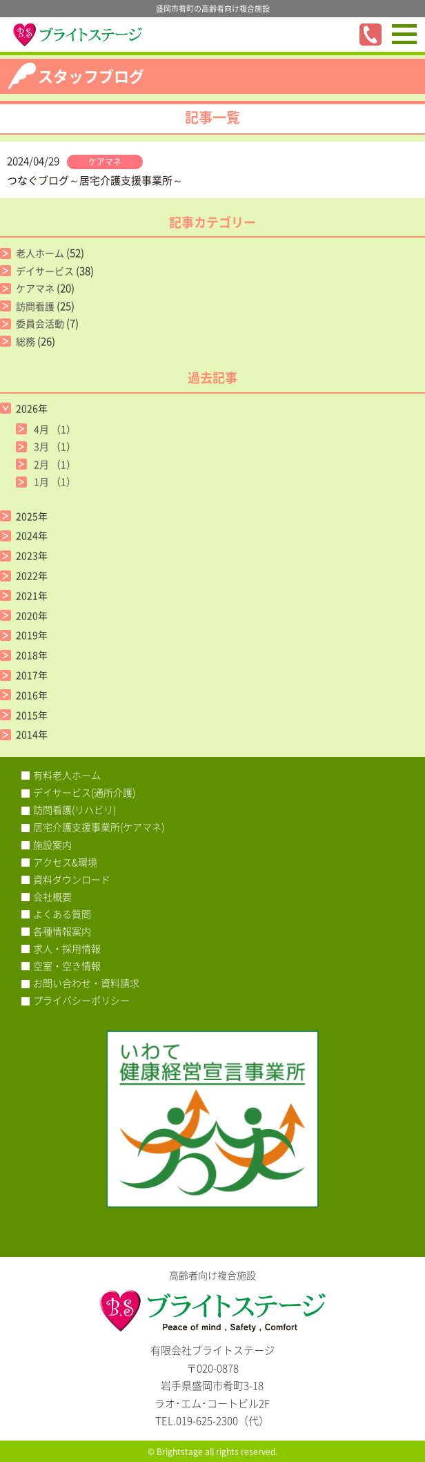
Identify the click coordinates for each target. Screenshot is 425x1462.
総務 (25, 341)
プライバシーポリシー (81, 1000)
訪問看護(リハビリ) (74, 809)
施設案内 (52, 845)
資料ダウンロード (71, 879)
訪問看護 (35, 306)
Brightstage (180, 1451)
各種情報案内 (62, 931)
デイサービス (45, 271)
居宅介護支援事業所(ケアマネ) (98, 827)
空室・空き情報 (67, 965)
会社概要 (52, 896)
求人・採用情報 (67, 948)
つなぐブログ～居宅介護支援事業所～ (95, 180)
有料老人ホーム (67, 775)
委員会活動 (40, 323)
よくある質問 (62, 914)
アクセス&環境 (65, 862)
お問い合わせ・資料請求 (86, 983)
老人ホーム (40, 253)
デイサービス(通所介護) (84, 792)
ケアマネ (104, 161)
